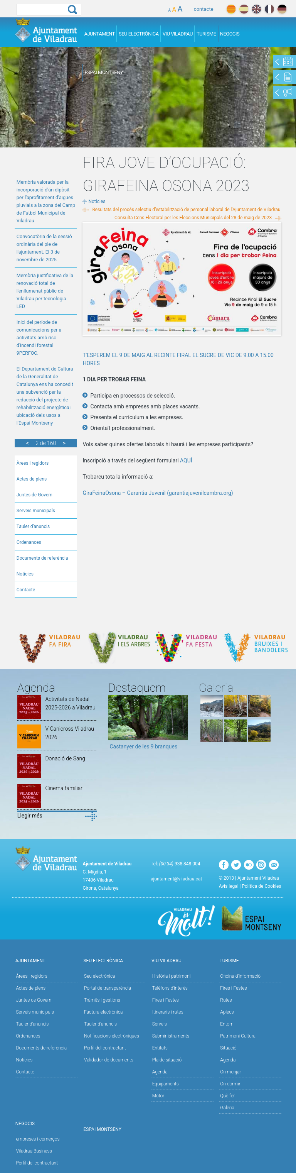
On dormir (230, 1084)
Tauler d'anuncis (33, 526)
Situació (228, 1048)
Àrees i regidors (33, 463)
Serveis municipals (36, 510)
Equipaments (165, 1084)
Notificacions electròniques (111, 1036)
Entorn (227, 1024)
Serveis (159, 1024)
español (243, 9)
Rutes (226, 1000)
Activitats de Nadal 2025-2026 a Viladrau (70, 703)
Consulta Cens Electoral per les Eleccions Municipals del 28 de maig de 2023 (193, 217)
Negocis (230, 34)
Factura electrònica (103, 1012)
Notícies (25, 574)
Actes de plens (32, 479)
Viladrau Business (34, 1151)
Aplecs (227, 1012)
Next (182, 725)
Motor (158, 1096)
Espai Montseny (103, 72)
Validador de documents (108, 1060)
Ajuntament (99, 34)
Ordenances (29, 542)
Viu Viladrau (178, 34)
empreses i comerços (37, 1139)
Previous (113, 725)
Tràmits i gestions (102, 1000)
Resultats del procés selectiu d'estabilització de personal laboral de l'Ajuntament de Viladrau (186, 209)
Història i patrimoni (171, 976)
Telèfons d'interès (170, 988)
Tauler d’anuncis (100, 1024)
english (256, 9)
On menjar (230, 1072)
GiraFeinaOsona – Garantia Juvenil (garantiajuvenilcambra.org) (158, 493)
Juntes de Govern (34, 495)
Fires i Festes (165, 1000)
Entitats (160, 1048)
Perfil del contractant (105, 1048)
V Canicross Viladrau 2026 (69, 733)
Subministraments (171, 1036)
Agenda (160, 1072)
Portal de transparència (107, 988)
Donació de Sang (65, 758)
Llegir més (29, 815)
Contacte (26, 589)
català (231, 9)
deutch (282, 9)
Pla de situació (167, 1060)
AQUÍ (186, 460)
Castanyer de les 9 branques (143, 746)
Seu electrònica (99, 976)
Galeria (227, 1107)
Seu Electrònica (139, 34)
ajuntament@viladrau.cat (176, 879)
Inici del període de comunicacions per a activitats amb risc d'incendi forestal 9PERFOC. (39, 337)
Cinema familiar (63, 788)
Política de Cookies (261, 886)
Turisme (206, 34)
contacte (204, 9)
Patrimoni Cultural (238, 1036)
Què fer (227, 1096)
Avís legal (229, 886)
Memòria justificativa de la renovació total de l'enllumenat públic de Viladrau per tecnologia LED (45, 291)
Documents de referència (42, 558)
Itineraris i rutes (167, 1012)
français (269, 9)
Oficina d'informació (240, 976)
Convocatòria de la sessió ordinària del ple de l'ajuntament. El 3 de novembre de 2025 (44, 248)
